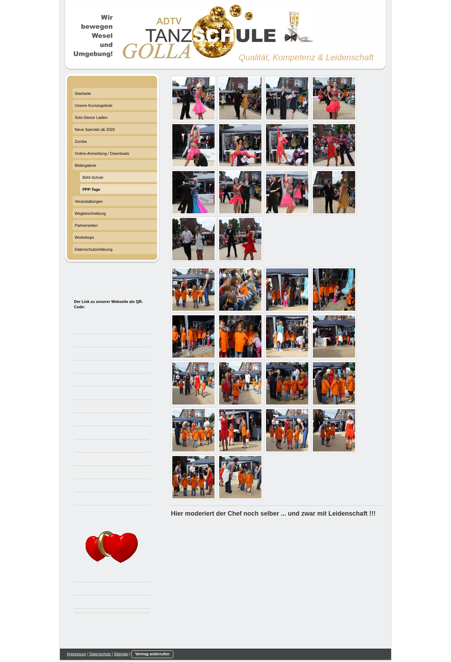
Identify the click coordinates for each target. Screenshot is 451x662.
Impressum (76, 654)
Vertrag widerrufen (152, 654)
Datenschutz (100, 654)
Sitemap (121, 654)
